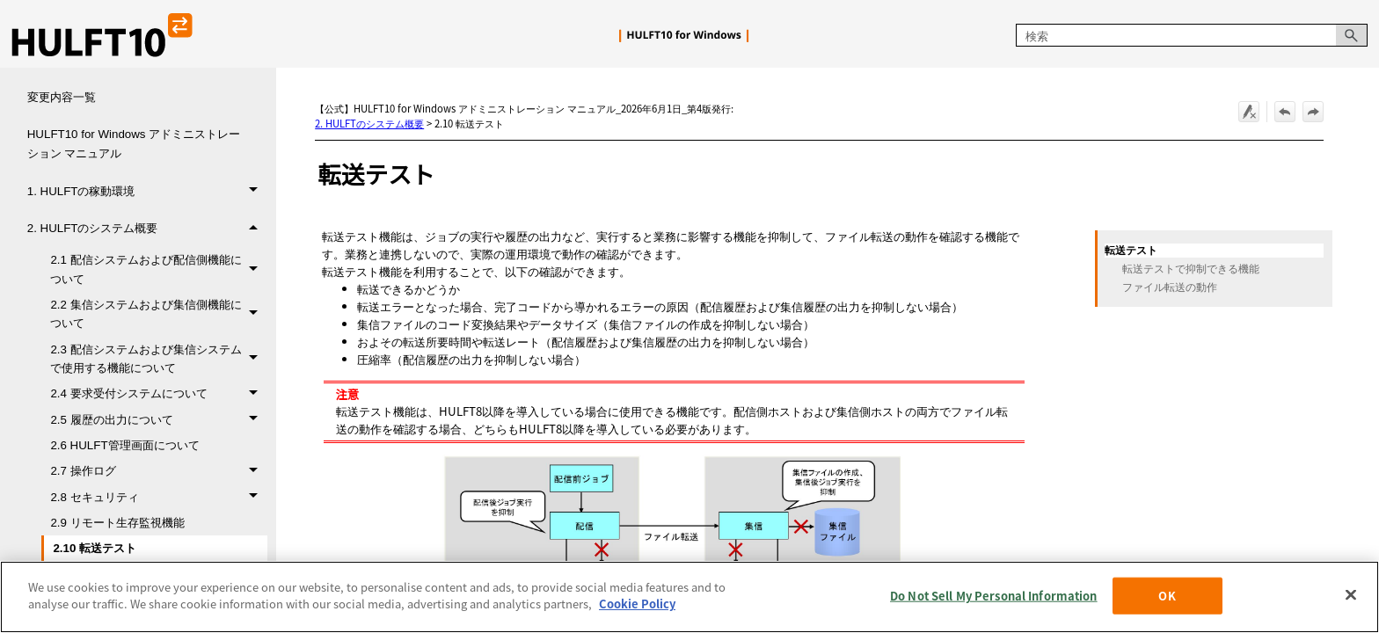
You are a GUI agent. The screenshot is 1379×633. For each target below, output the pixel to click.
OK (1166, 595)
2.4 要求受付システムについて (158, 393)
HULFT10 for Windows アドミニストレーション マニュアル (134, 143)
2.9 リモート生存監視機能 (117, 522)
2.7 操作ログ (158, 471)
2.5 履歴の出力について (158, 420)
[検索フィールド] (1192, 35)
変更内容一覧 (61, 97)
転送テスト (1131, 251)
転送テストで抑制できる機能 (1190, 269)
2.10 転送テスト (94, 548)
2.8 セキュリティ (158, 497)
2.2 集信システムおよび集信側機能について (158, 314)
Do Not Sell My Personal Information (994, 595)
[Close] (1351, 594)
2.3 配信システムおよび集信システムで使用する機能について (158, 359)
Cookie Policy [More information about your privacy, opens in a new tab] (637, 603)
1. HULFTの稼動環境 (147, 191)
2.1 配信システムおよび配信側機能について (158, 269)
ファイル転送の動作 (1169, 287)
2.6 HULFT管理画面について (124, 445)
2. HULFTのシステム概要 (147, 229)
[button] (1352, 35)
